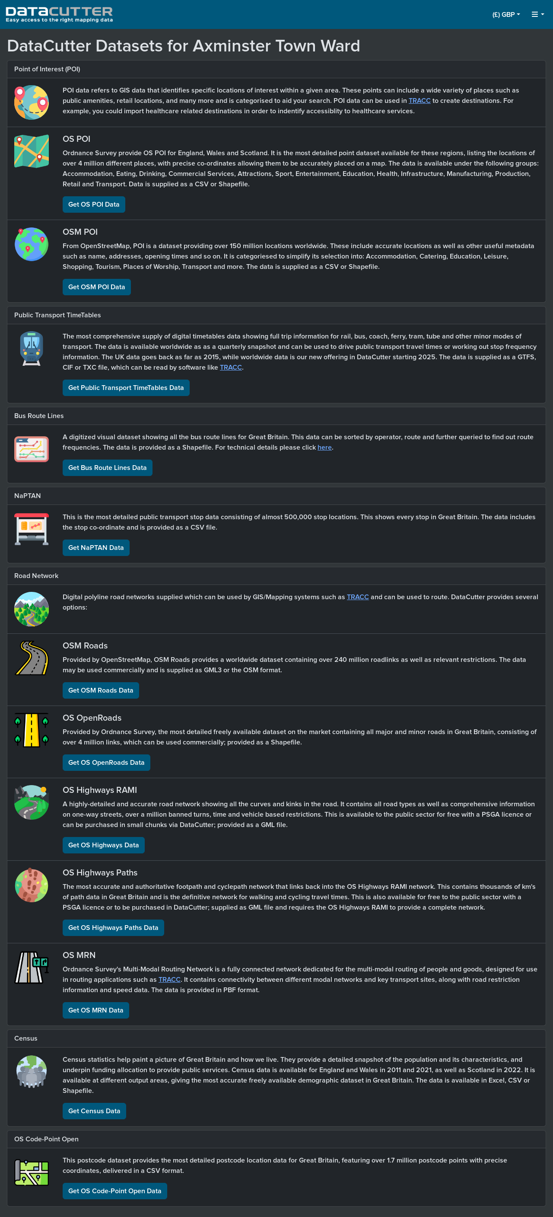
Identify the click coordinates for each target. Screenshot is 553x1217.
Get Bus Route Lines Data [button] (107, 467)
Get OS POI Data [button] (94, 204)
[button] (506, 14)
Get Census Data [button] (94, 1111)
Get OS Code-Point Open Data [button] (115, 1191)
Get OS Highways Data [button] (103, 845)
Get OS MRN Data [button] (96, 1010)
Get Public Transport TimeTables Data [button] (126, 387)
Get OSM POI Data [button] (96, 287)
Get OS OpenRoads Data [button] (106, 762)
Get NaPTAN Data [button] (96, 547)
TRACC (420, 100)
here (325, 447)
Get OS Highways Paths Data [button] (113, 927)
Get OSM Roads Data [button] (100, 690)
